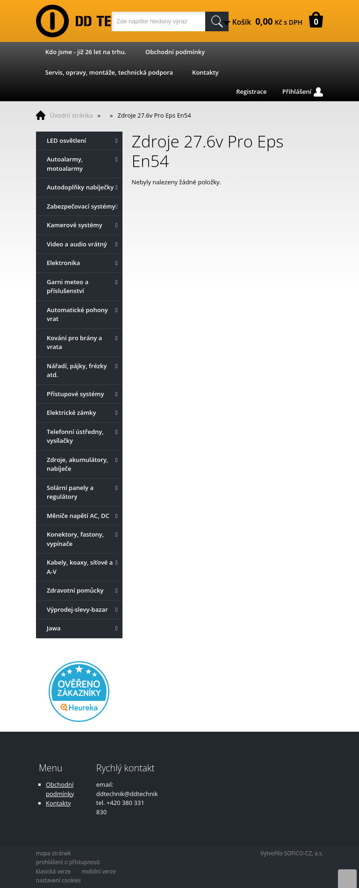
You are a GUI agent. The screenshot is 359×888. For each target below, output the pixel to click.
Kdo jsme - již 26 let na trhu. (85, 52)
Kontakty (205, 72)
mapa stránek (53, 853)
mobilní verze (98, 871)
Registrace (251, 91)
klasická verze (53, 871)
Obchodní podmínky (175, 52)
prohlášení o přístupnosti (68, 862)
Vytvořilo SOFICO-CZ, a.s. (291, 853)
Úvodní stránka (71, 115)
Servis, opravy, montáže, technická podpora (109, 72)
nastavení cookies (58, 880)
